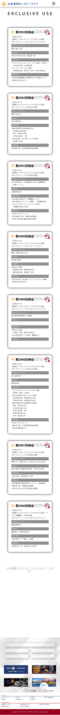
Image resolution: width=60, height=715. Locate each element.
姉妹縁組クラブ (19, 699)
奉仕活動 (33, 697)
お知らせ (18, 697)
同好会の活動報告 (25, 706)
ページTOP (31, 691)
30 (42, 568)
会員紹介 (4, 699)
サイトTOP (49, 691)
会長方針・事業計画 (44, 704)
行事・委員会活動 (49, 697)
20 (38, 568)
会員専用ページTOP (6, 704)
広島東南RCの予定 (25, 704)
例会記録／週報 (5, 706)
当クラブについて (6, 697)
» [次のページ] (49, 568)
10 (34, 568)
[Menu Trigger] (53, 3)
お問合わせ (33, 699)
